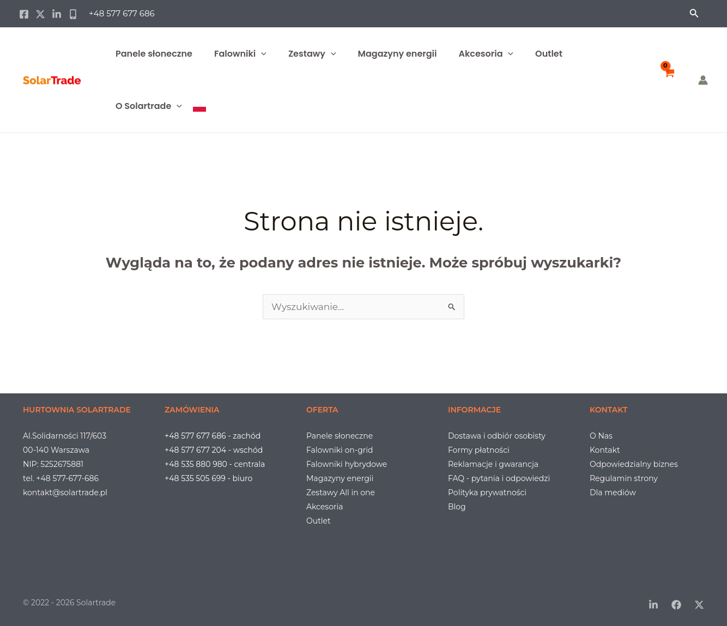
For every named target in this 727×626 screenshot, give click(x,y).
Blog (457, 507)
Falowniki (240, 54)
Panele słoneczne (154, 53)
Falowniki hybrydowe (346, 464)
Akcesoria (485, 54)
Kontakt (605, 450)
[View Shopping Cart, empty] (668, 80)
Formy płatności (479, 450)
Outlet (548, 53)
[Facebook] (24, 14)
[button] (694, 14)
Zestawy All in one (340, 492)
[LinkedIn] (653, 605)
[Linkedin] (57, 14)
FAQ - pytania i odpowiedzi (499, 478)
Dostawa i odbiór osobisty (497, 436)
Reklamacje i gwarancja (493, 464)
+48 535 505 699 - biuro (208, 478)
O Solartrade (149, 106)
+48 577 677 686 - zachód (212, 436)
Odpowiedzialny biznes (634, 464)
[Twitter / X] (40, 14)
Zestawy (312, 54)
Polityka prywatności (487, 492)
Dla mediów (613, 492)
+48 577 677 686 (122, 13)
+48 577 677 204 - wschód (214, 450)
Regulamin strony (624, 478)
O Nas (601, 436)
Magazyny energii (397, 53)
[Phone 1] (73, 14)
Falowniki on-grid (339, 450)
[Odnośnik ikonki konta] (703, 80)
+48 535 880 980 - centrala (215, 464)
